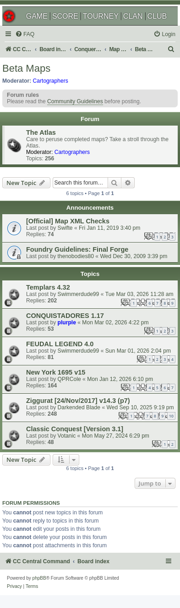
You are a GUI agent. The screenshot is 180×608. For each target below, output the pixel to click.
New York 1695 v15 (55, 372)
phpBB (39, 578)
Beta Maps (26, 68)
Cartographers (50, 81)
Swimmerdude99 (78, 294)
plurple (67, 322)
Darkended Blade (79, 407)
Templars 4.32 (48, 287)
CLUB (157, 16)
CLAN (133, 16)
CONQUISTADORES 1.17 (65, 315)
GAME (37, 16)
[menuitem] (24, 34)
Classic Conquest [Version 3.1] (74, 429)
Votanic (67, 436)
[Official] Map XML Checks (67, 221)
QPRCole (69, 379)
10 (171, 416)
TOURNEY (101, 16)
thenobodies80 (76, 256)
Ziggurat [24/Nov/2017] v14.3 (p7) (78, 400)
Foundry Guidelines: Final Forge (77, 249)
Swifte (65, 228)
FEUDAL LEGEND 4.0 (59, 344)
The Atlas (41, 132)
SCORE (65, 16)
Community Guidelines (75, 101)
